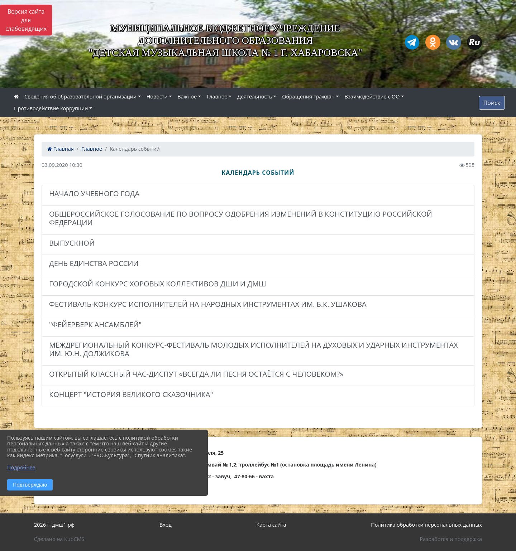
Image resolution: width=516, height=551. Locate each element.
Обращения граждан (308, 96)
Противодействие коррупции (51, 108)
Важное (187, 96)
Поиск (491, 103)
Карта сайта (271, 524)
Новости (157, 96)
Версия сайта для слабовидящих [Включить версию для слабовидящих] (26, 20)
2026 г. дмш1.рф (54, 524)
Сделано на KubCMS (59, 539)
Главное (217, 96)
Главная (60, 148)
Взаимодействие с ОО (372, 96)
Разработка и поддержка (451, 539)
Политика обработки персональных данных (426, 524)
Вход (165, 524)
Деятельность (254, 96)
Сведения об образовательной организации (80, 96)
